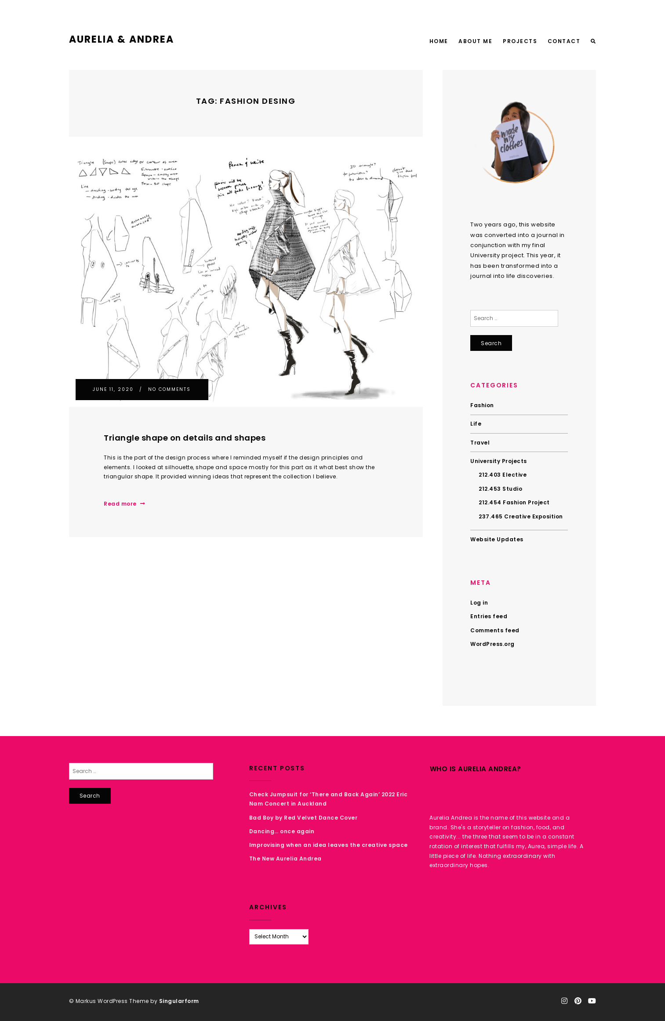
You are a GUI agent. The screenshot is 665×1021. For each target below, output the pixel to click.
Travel (480, 442)
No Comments (169, 389)
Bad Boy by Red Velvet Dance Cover (303, 817)
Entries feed (488, 616)
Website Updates (496, 539)
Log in (479, 602)
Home (438, 41)
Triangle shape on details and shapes (184, 437)
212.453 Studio (500, 488)
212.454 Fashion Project (514, 502)
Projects (520, 41)
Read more (124, 503)
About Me (475, 41)
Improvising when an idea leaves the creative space (328, 845)
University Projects (498, 461)
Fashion (482, 405)
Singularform (179, 1001)
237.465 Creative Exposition (521, 516)
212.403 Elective (503, 474)
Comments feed (495, 630)
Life (475, 423)
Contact (564, 41)
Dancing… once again (282, 831)
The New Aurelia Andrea (285, 858)
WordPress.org (492, 644)
